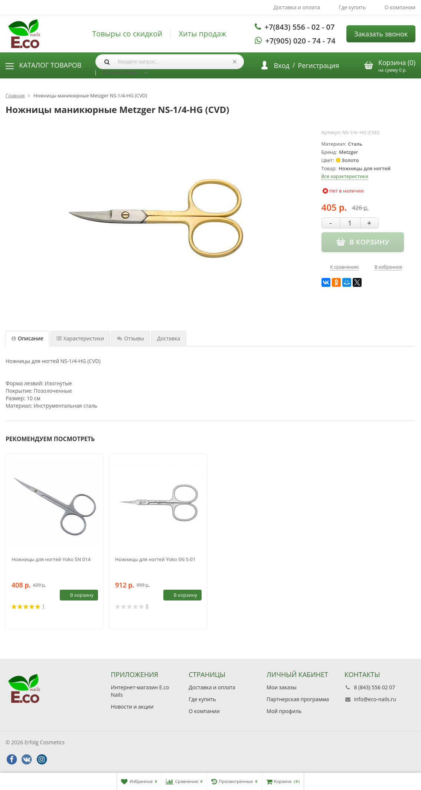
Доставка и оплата (296, 7)
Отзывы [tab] (130, 338)
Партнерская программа (298, 699)
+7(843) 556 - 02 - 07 (300, 27)
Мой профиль (284, 711)
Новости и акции (132, 706)
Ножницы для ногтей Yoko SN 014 (51, 559)
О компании (399, 7)
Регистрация (318, 65)
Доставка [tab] (168, 338)
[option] (55, 541)
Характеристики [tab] (80, 338)
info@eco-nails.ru (375, 699)
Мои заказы (282, 687)
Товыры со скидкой (127, 33)
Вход (281, 65)
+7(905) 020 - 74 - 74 (300, 41)
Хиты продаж (202, 33)
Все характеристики (345, 176)
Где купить (352, 7)
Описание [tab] (27, 338)
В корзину (78, 595)
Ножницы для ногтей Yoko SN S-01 (155, 559)
